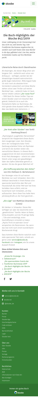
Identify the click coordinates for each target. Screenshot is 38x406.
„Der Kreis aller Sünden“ (14, 129)
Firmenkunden (7, 360)
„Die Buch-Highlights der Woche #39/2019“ (17, 272)
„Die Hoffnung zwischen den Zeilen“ (19, 169)
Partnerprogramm (8, 357)
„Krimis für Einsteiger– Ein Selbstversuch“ (14, 257)
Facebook (6, 242)
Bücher (4, 314)
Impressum (6, 380)
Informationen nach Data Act (12, 375)
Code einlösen (7, 325)
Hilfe (3, 328)
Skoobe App (6, 319)
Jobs (3, 348)
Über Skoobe (6, 346)
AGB (3, 372)
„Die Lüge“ (7, 201)
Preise (4, 317)
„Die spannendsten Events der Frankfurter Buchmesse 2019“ (16, 262)
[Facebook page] (19, 300)
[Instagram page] (19, 303)
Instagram (18, 242)
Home (14, 13)
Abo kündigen (6, 378)
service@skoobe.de (20, 240)
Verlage (4, 354)
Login (4, 334)
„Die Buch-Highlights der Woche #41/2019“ (17, 267)
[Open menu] (33, 3)
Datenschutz (6, 369)
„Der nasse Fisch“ (28, 94)
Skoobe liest (22, 13)
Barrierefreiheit (7, 331)
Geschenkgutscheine (9, 322)
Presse (4, 351)
